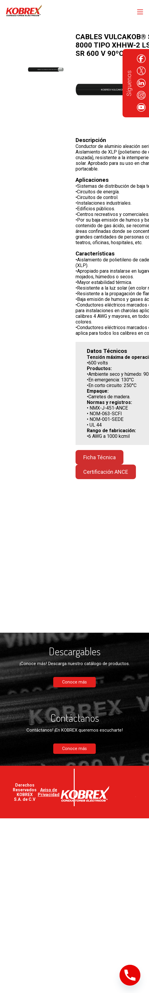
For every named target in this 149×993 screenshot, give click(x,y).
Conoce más (74, 682)
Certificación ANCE (105, 472)
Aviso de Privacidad (48, 792)
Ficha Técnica (99, 457)
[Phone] (130, 975)
